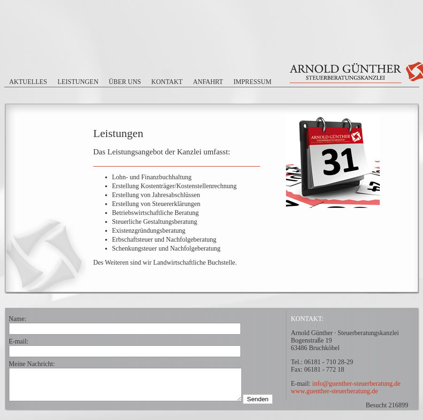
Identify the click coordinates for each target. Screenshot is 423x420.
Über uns (125, 81)
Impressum (252, 81)
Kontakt (167, 81)
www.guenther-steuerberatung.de (334, 391)
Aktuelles (28, 81)
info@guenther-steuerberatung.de (356, 383)
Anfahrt (208, 81)
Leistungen (77, 81)
